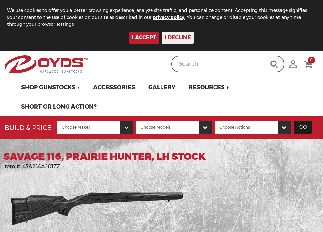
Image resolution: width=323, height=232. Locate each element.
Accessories (114, 87)
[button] (51, 87)
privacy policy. (169, 17)
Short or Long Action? (59, 106)
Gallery (161, 87)
